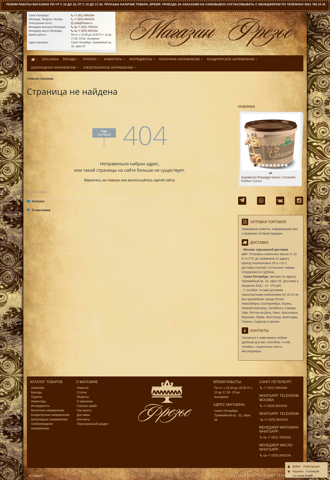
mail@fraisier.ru (82, 23)
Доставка (83, 415)
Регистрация (311, 466)
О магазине (85, 401)
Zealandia (37, 388)
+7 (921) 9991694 (82, 15)
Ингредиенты (40, 406)
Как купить (84, 410)
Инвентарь (38, 401)
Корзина (298, 471)
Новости (82, 388)
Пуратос (37, 397)
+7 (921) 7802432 (84, 27)
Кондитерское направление (50, 415)
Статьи (82, 392)
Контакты (83, 419)
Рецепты (83, 397)
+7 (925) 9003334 (82, 19)
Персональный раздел (92, 424)
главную (113, 180)
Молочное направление (47, 410)
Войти (296, 466)
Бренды (36, 392)
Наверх (36, 475)
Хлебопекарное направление (42, 426)
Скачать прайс (87, 406)
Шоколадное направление (49, 419)
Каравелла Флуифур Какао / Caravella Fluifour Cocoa (268, 179)
